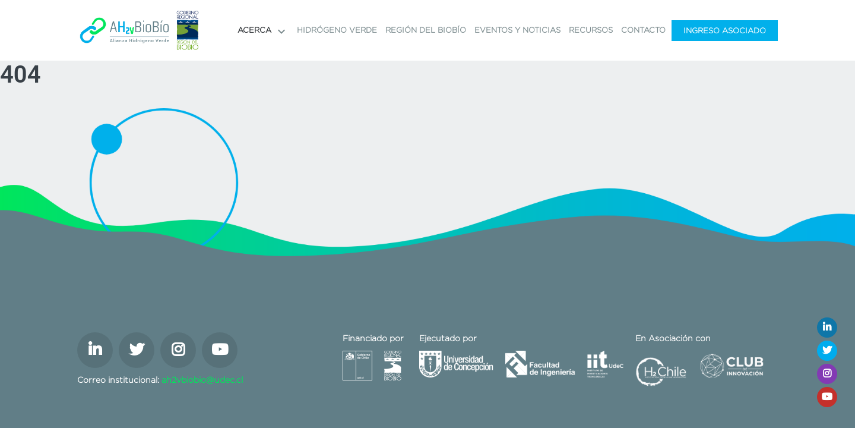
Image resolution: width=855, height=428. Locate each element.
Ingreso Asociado (724, 30)
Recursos (591, 30)
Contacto (643, 30)
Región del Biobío (425, 30)
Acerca (263, 31)
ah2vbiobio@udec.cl (202, 380)
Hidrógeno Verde (337, 30)
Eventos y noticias (517, 30)
